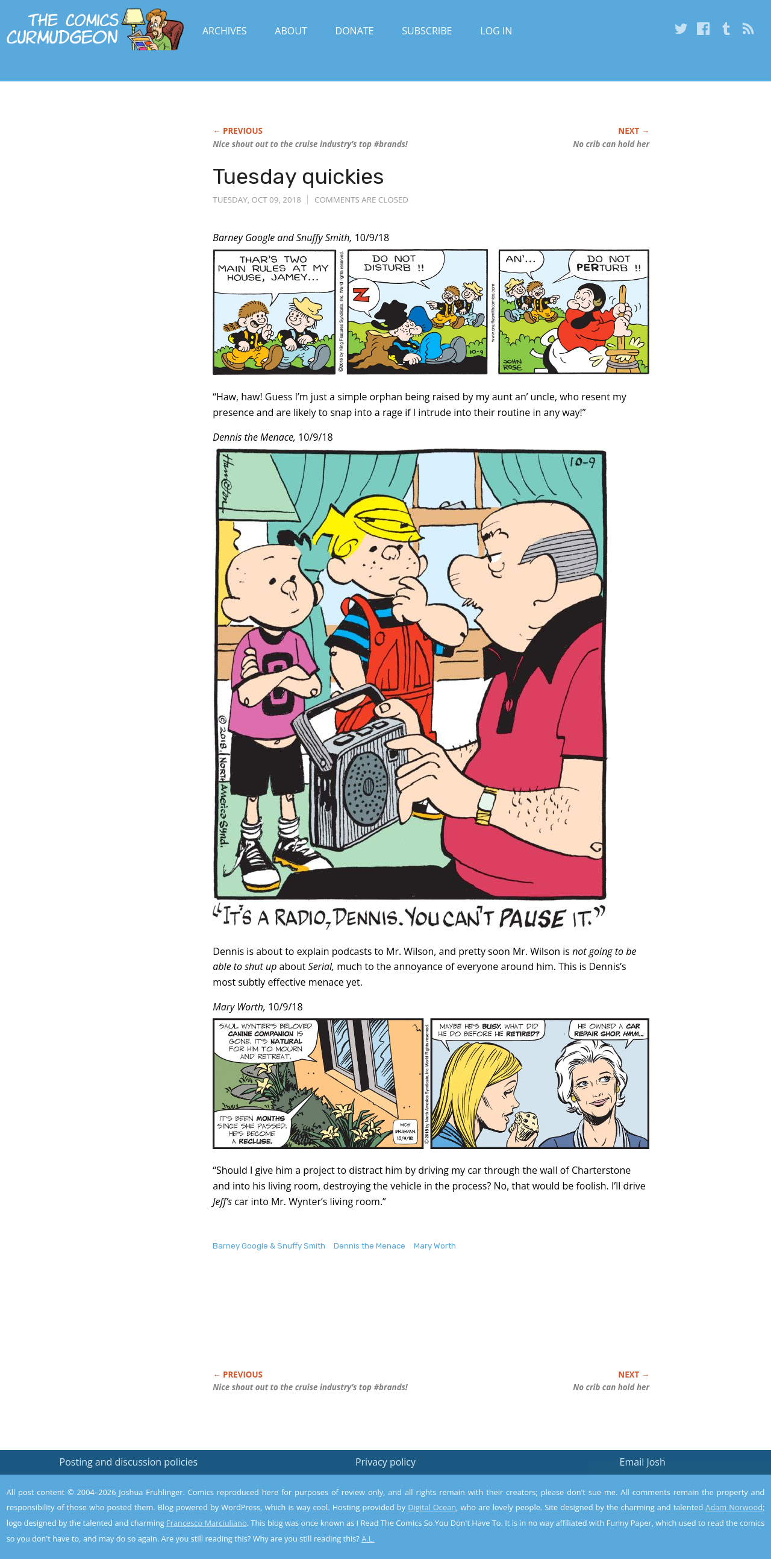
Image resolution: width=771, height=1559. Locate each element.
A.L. (368, 1538)
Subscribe (427, 30)
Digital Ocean (432, 1507)
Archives (224, 30)
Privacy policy (385, 1462)
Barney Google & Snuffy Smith (269, 1245)
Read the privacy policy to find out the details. (663, 1483)
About (291, 30)
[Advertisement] (432, 1323)
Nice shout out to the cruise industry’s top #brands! (310, 144)
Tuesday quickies (298, 176)
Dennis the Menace (369, 1245)
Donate (355, 30)
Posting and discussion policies (129, 1462)
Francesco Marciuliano (206, 1522)
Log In (496, 30)
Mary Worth (435, 1245)
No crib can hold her (611, 144)
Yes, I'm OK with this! (669, 1514)
